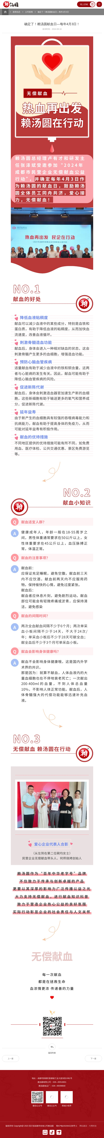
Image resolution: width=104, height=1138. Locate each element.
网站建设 (83, 1126)
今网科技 (93, 1126)
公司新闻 (29, 12)
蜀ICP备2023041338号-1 (66, 1126)
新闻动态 (16, 12)
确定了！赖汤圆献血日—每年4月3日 (53, 12)
